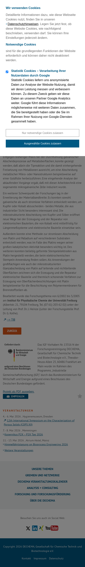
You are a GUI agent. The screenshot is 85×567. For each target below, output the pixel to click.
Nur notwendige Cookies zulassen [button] (42, 133)
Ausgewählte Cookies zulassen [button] (42, 143)
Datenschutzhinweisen (23, 24)
